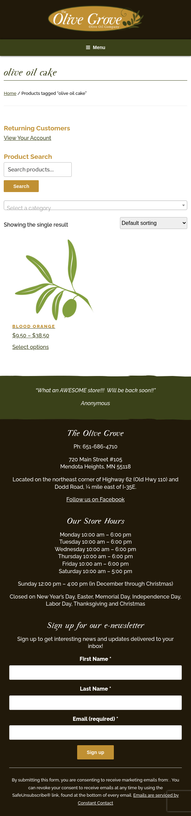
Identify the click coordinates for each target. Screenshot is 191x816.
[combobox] (95, 205)
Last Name (95, 689)
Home (10, 93)
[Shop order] (153, 223)
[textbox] (95, 208)
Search (21, 186)
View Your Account (27, 138)
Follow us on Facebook (95, 499)
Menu (95, 47)
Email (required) (95, 719)
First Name (95, 659)
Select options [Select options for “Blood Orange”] (30, 347)
